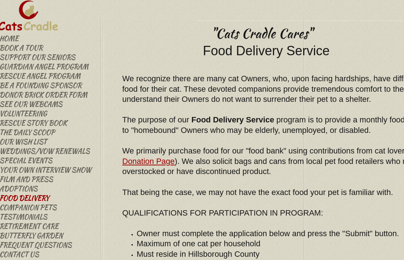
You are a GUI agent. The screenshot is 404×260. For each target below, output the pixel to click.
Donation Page (148, 161)
